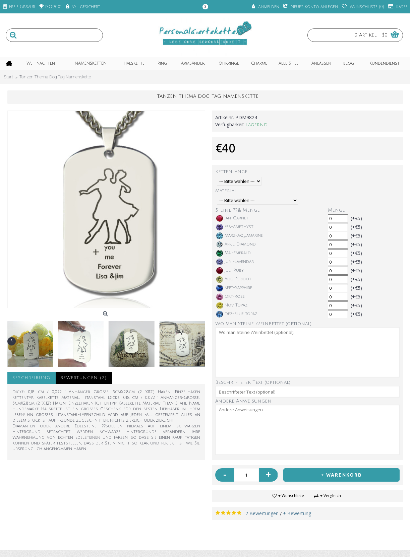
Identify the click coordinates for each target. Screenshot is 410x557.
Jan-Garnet (232, 218)
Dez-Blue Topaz (236, 314)
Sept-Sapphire (234, 288)
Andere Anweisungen (243, 401)
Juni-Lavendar (235, 262)
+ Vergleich (330, 495)
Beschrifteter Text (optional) (252, 382)
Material (226, 190)
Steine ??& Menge (238, 210)
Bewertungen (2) (84, 378)
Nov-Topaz (231, 305)
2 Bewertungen (262, 513)
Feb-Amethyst (234, 227)
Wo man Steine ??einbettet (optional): (263, 323)
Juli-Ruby (230, 270)
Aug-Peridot (233, 279)
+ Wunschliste (291, 495)
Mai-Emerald (233, 253)
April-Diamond (236, 244)
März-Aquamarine (239, 235)
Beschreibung (31, 378)
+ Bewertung (297, 513)
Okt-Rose (230, 296)
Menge (336, 210)
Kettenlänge (231, 171)
